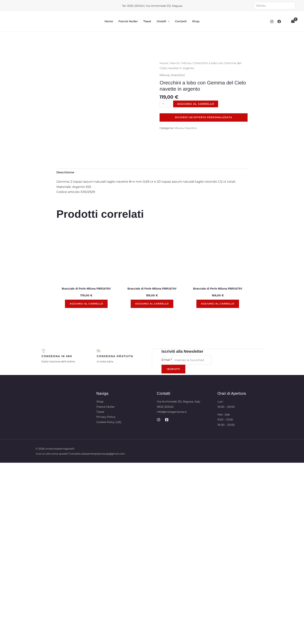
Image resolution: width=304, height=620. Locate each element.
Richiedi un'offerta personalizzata (203, 118)
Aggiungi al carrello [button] (86, 283)
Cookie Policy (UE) (108, 402)
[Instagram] (271, 21)
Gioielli (163, 21)
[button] (168, 21)
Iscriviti (173, 349)
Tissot (147, 21)
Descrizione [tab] (65, 150)
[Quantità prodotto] (165, 104)
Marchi (176, 63)
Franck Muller (128, 21)
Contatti (181, 21)
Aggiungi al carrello (196, 104)
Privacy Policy (106, 397)
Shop (196, 21)
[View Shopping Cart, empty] (292, 21)
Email (167, 340)
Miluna (188, 63)
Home (108, 21)
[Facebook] (278, 21)
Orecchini (178, 75)
